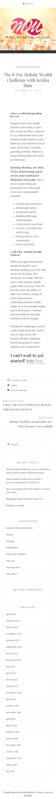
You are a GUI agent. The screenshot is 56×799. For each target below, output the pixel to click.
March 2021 (11, 679)
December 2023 (13, 634)
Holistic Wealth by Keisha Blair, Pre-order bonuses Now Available (28, 422)
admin (14, 385)
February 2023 (12, 640)
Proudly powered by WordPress (18, 792)
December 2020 (14, 693)
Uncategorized (28, 67)
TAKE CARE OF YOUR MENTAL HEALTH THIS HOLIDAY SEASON (28, 405)
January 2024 (12, 627)
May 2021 (10, 666)
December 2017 (13, 745)
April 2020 (11, 699)
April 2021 (10, 673)
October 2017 (12, 751)
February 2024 (13, 621)
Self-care (10, 561)
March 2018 (11, 725)
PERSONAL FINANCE (16, 554)
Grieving (10, 541)
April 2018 (10, 719)
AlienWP (28, 796)
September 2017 (13, 758)
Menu (29, 4)
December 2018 (13, 712)
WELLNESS (11, 574)
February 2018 (12, 732)
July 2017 (10, 771)
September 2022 (14, 647)
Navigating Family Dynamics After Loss (24, 499)
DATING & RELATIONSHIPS (19, 528)
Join (30, 360)
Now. (39, 360)
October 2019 (12, 706)
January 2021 (12, 686)
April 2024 (11, 614)
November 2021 (13, 660)
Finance (10, 535)
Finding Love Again (15, 505)
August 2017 (11, 765)
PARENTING (12, 547)
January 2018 (12, 738)
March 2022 (12, 653)
